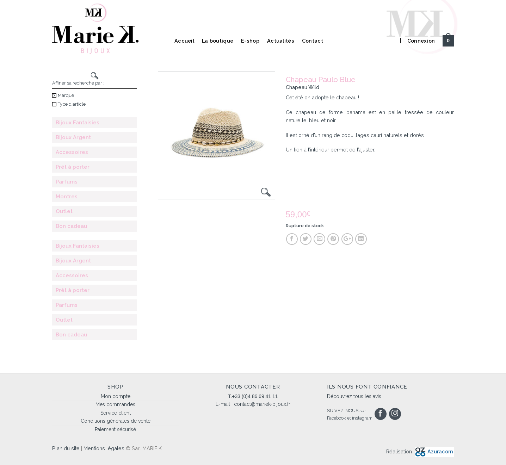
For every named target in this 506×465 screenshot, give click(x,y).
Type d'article (69, 104)
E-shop (250, 41)
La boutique (217, 41)
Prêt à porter (73, 167)
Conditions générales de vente (115, 421)
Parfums (67, 182)
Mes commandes (115, 404)
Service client (115, 413)
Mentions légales (104, 448)
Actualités (280, 41)
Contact (312, 41)
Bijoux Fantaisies (77, 122)
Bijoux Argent (73, 137)
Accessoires (72, 152)
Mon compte (115, 396)
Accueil (184, 41)
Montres (67, 196)
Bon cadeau (71, 226)
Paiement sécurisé (115, 429)
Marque (63, 95)
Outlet (64, 211)
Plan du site (66, 448)
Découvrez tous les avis (354, 396)
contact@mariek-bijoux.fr (262, 404)
